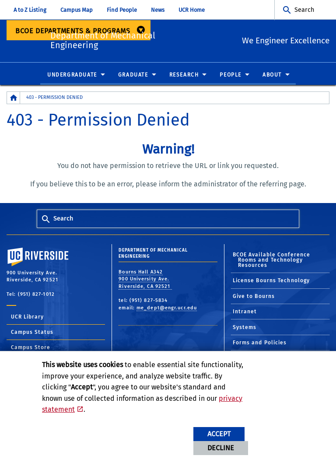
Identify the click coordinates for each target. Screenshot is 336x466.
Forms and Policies (260, 343)
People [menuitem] (231, 75)
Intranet (245, 312)
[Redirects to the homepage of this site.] (13, 98)
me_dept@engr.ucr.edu (166, 308)
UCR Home (191, 10)
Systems (245, 327)
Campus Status (32, 332)
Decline (220, 448)
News (157, 10)
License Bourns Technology (271, 281)
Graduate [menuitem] (133, 75)
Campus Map (76, 10)
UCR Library (27, 317)
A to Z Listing (30, 10)
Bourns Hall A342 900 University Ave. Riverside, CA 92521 (145, 280)
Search (304, 10)
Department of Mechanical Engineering (142, 39)
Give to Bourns (254, 297)
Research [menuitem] (184, 75)
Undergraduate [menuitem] (72, 75)
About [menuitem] (272, 75)
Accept (219, 434)
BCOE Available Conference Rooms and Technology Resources (272, 260)
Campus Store (30, 348)
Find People (122, 10)
